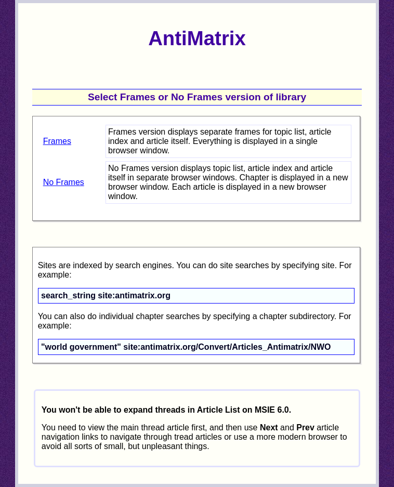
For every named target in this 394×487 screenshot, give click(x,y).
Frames (57, 141)
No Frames (63, 182)
